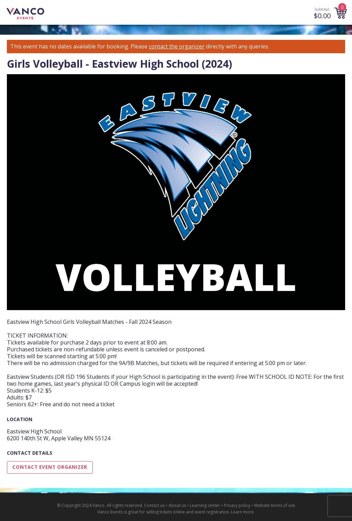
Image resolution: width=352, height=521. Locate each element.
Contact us (154, 505)
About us (177, 505)
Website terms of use (274, 505)
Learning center (205, 505)
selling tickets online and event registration (187, 512)
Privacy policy (237, 505)
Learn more (242, 512)
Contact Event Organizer (49, 467)
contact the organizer (177, 46)
